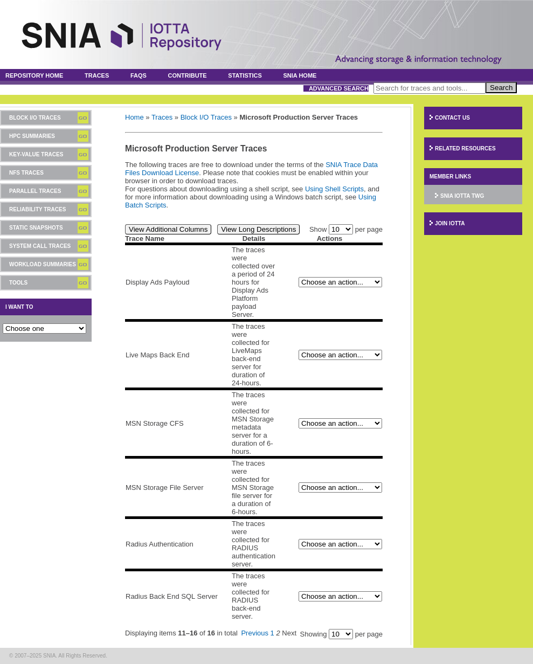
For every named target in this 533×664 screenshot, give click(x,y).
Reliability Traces (37, 209)
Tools (18, 283)
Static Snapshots (36, 228)
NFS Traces (26, 173)
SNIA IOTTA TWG (462, 196)
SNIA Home (300, 75)
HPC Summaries (32, 136)
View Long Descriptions (258, 229)
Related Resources (465, 148)
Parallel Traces (35, 191)
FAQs (138, 75)
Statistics (245, 75)
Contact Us (452, 118)
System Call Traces (40, 246)
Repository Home (34, 75)
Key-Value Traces (36, 154)
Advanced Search (339, 88)
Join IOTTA (450, 223)
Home (134, 117)
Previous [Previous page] (254, 633)
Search (501, 88)
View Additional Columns (168, 229)
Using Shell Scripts (334, 189)
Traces (97, 75)
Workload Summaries (42, 264)
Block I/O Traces (35, 118)
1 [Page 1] (272, 633)
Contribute (187, 75)
